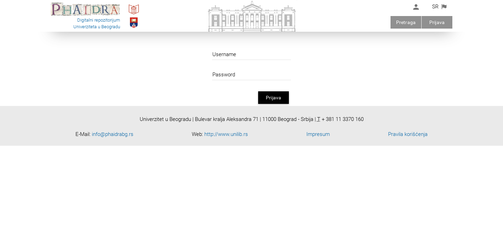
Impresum (318, 134)
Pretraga (406, 22)
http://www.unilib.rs (226, 134)
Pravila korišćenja (408, 134)
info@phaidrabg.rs (112, 134)
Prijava (437, 22)
